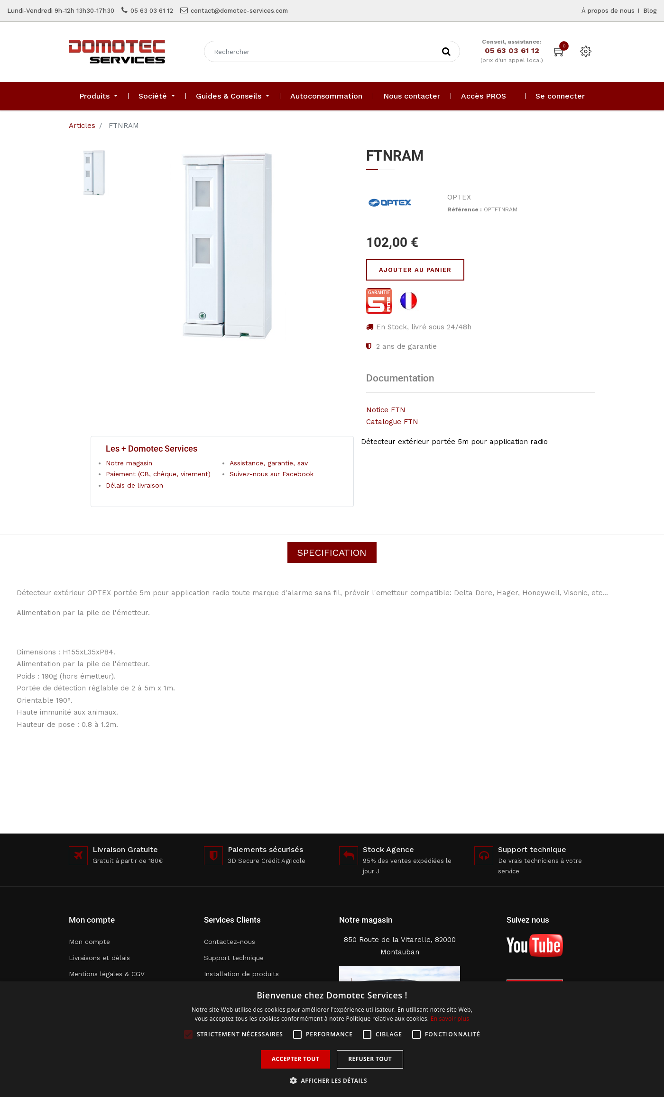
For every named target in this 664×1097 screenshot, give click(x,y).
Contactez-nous (229, 941)
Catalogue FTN (392, 421)
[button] (332, 1081)
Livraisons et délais (99, 957)
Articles (82, 125)
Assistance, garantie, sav (269, 463)
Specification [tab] (332, 552)
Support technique (234, 957)
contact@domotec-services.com (239, 10)
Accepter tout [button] (295, 1059)
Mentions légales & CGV (107, 974)
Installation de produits (241, 974)
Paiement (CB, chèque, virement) (158, 474)
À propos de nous (608, 10)
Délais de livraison (134, 485)
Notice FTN (386, 410)
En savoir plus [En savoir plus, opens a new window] (450, 1019)
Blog (650, 10)
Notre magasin (129, 463)
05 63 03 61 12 (151, 10)
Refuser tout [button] (370, 1059)
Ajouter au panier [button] (415, 269)
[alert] (332, 1039)
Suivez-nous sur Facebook (272, 474)
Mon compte (89, 941)
